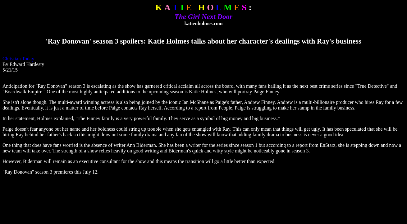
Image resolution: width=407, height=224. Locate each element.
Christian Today (18, 58)
